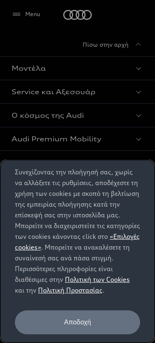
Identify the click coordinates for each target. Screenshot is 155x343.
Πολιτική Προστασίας (70, 290)
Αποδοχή (77, 322)
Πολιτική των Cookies (97, 279)
